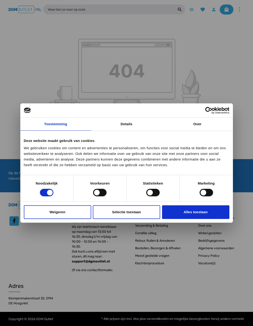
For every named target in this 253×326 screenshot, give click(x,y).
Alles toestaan (196, 212)
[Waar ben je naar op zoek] (109, 9)
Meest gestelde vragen (152, 256)
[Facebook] (14, 221)
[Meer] (239, 9)
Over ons (204, 226)
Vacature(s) (206, 263)
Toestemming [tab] (55, 124)
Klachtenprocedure (149, 263)
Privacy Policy (209, 256)
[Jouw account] (214, 9)
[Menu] (191, 9)
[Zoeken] (179, 9)
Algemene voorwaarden (216, 248)
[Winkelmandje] (226, 9)
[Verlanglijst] (202, 9)
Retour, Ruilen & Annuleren (155, 241)
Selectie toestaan (126, 212)
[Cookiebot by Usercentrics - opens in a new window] (208, 110)
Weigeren (57, 212)
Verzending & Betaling (151, 226)
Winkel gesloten (209, 233)
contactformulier (99, 270)
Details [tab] (127, 124)
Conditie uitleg (145, 233)
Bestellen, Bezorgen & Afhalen (157, 248)
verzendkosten (157, 319)
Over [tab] (197, 124)
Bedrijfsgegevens (211, 241)
